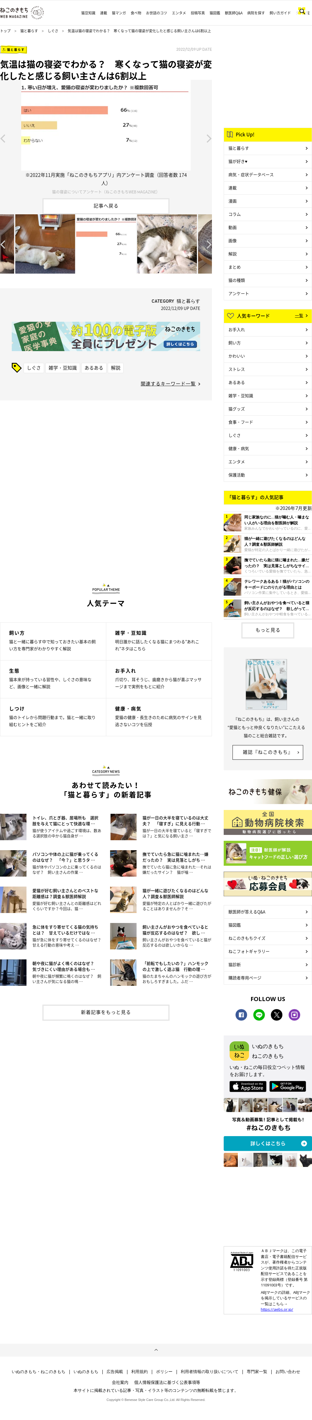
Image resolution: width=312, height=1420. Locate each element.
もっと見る (268, 629)
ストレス (236, 369)
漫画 (232, 201)
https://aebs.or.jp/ (277, 1309)
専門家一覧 (257, 1372)
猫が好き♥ (237, 161)
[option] (106, 138)
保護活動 (236, 475)
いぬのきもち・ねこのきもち (38, 1372)
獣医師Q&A (234, 13)
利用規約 (139, 1372)
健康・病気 (238, 448)
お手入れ (236, 329)
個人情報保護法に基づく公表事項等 (167, 1382)
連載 (103, 13)
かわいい (236, 356)
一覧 (299, 315)
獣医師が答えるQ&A (246, 911)
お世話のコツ (156, 13)
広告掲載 (115, 1372)
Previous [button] (2, 138)
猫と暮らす (29, 30)
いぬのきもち (86, 1372)
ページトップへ (156, 1350)
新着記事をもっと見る (106, 1011)
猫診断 (234, 964)
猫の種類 (236, 280)
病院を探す (256, 13)
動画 (232, 227)
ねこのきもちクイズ (246, 938)
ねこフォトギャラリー (249, 951)
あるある (93, 367)
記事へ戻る (106, 205)
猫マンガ (119, 13)
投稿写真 (198, 13)
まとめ (234, 267)
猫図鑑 (215, 13)
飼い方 (234, 343)
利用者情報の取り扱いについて (209, 1372)
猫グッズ (236, 409)
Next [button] (209, 138)
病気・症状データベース (251, 174)
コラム (234, 214)
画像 (232, 240)
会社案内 (120, 1382)
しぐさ (53, 30)
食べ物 (136, 13)
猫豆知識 (88, 13)
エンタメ (179, 13)
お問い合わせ (288, 1372)
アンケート (238, 293)
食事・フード (240, 422)
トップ (5, 30)
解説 (115, 367)
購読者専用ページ (244, 978)
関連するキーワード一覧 (168, 383)
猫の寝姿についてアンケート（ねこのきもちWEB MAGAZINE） (106, 191)
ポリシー (164, 1372)
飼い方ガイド (280, 13)
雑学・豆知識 (63, 367)
